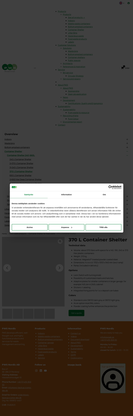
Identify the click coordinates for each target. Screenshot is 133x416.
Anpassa (66, 227)
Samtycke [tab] (28, 194)
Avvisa (30, 227)
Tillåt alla (103, 227)
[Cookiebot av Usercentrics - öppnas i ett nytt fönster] (110, 187)
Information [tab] (66, 194)
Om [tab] (104, 194)
